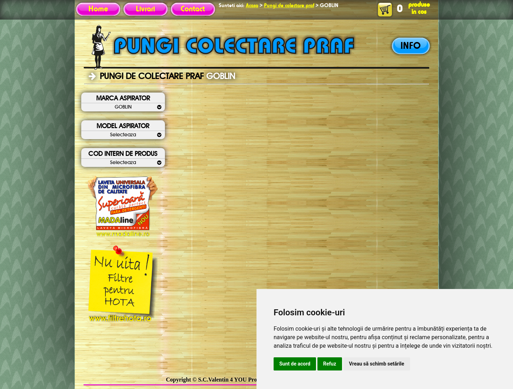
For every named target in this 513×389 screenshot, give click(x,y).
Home (98, 9)
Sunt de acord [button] (294, 364)
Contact (193, 9)
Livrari (145, 9)
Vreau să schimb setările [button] (376, 364)
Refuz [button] (329, 364)
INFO (410, 46)
